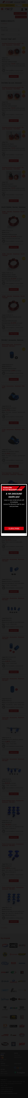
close (25, 573)
